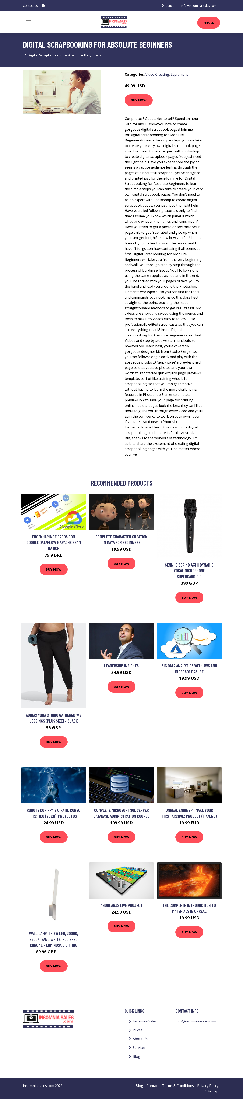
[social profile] (43, 6)
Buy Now (139, 100)
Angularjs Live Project (121, 905)
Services (139, 1047)
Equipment (179, 74)
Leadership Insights (121, 665)
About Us (140, 1038)
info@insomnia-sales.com (199, 6)
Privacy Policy (207, 1085)
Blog (136, 1056)
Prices (208, 23)
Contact (153, 1085)
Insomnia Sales (145, 1021)
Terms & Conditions (178, 1085)
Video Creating (157, 74)
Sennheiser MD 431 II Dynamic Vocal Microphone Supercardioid (189, 570)
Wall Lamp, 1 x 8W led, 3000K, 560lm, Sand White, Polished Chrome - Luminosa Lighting (53, 939)
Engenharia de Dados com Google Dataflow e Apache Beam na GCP (54, 542)
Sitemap (211, 1091)
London (171, 6)
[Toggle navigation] (28, 22)
